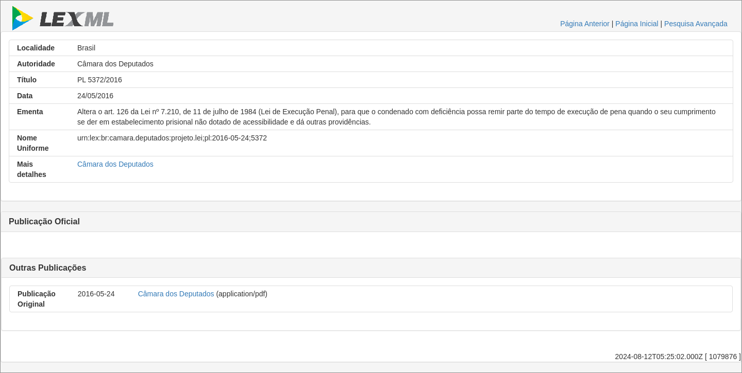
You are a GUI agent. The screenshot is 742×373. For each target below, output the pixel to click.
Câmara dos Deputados (115, 164)
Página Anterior (585, 24)
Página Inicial (636, 24)
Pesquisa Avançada (696, 24)
